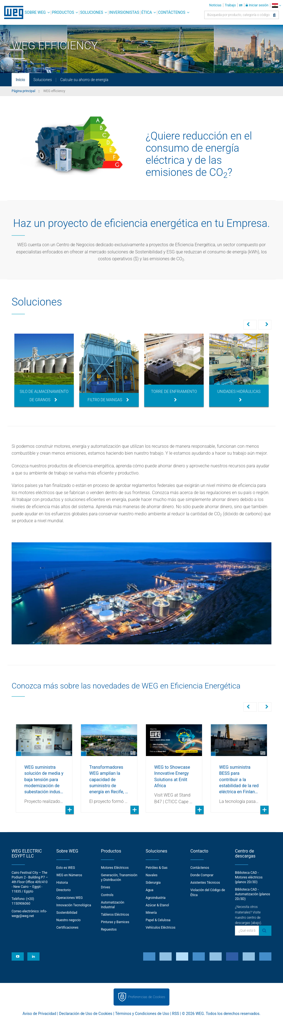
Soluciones (91, 12)
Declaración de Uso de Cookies (85, 1013)
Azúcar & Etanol (157, 905)
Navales (152, 875)
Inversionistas (124, 12)
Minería (151, 912)
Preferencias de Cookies (146, 996)
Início (20, 79)
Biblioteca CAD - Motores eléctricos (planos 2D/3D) (249, 876)
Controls (107, 894)
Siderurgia (153, 882)
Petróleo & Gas (156, 867)
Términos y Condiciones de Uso (142, 1013)
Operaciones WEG (69, 897)
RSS (175, 1013)
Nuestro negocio (68, 919)
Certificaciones (67, 927)
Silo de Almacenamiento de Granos (44, 395)
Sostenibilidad (66, 912)
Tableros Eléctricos (115, 914)
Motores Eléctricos (115, 867)
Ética (146, 12)
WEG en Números (69, 875)
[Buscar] (274, 15)
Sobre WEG (35, 12)
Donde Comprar (202, 875)
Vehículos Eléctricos (160, 927)
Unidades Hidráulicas (238, 395)
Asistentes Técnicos (205, 882)
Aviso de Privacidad (39, 1013)
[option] (44, 370)
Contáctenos (171, 12)
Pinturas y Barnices (115, 921)
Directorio (63, 889)
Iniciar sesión (257, 5)
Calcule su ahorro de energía (84, 79)
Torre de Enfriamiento (174, 395)
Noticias (215, 5)
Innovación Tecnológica (73, 905)
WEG (11, 12)
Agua (149, 889)
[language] (276, 5)
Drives (105, 887)
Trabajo (230, 5)
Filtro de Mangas (108, 400)
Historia (62, 882)
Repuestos (109, 929)
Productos (63, 12)
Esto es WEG (65, 867)
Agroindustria (156, 897)
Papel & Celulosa (158, 919)
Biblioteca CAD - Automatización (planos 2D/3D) (252, 893)
